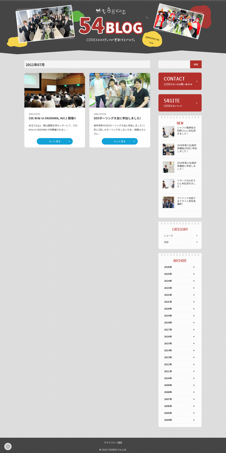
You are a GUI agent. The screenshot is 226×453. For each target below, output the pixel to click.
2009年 (168, 385)
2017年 (168, 329)
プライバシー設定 (113, 442)
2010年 (168, 378)
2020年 (168, 308)
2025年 (168, 274)
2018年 (168, 322)
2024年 (168, 280)
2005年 (168, 413)
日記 (166, 242)
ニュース (168, 235)
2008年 (168, 392)
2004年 (168, 420)
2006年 (168, 406)
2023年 (168, 288)
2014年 (168, 350)
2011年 (168, 371)
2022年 (168, 294)
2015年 (168, 343)
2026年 (168, 267)
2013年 (168, 357)
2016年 (168, 336)
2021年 (168, 301)
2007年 (168, 399)
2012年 (168, 364)
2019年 (168, 315)
